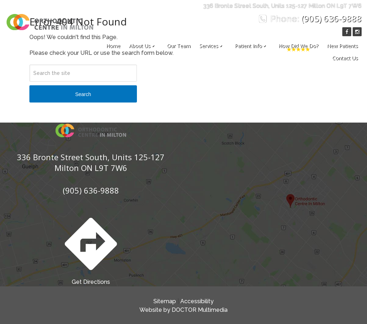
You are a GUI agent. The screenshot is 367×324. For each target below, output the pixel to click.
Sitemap (164, 301)
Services (208, 45)
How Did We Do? (298, 45)
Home (113, 45)
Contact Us (345, 57)
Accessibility (197, 301)
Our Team (179, 45)
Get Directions (90, 249)
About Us (140, 45)
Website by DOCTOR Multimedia (183, 309)
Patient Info (248, 45)
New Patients (342, 45)
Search (83, 94)
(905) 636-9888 (331, 18)
